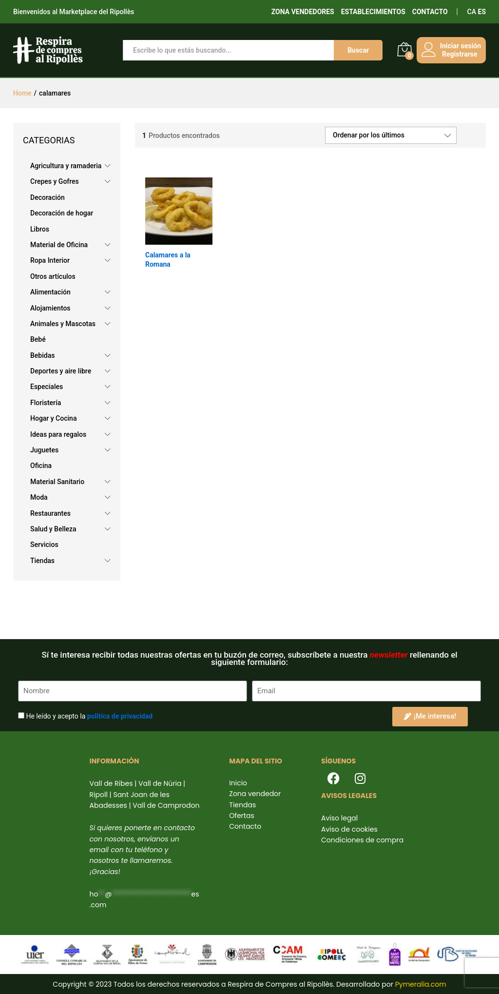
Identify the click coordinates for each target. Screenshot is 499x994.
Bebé (38, 339)
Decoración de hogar (61, 213)
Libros (39, 229)
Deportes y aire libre (60, 371)
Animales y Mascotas (63, 324)
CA (471, 12)
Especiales (46, 386)
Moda (39, 497)
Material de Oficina (59, 245)
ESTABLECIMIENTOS (373, 12)
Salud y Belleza (53, 529)
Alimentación (50, 292)
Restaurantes (50, 513)
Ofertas (241, 815)
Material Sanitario (57, 482)
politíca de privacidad (120, 716)
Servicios (44, 544)
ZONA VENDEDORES (302, 12)
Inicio (238, 783)
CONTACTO (430, 12)
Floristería (45, 403)
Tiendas (42, 561)
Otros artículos (53, 276)
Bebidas (42, 355)
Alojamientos (50, 308)
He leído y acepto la (89, 716)
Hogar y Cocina (53, 418)
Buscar (356, 50)
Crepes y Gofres (54, 181)
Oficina (41, 465)
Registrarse (457, 54)
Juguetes (44, 450)
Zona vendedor (255, 794)
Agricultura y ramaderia (65, 166)
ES (482, 12)
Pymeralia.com (420, 984)
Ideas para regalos (58, 434)
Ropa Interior (50, 260)
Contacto (245, 826)
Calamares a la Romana (168, 259)
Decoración (47, 197)
